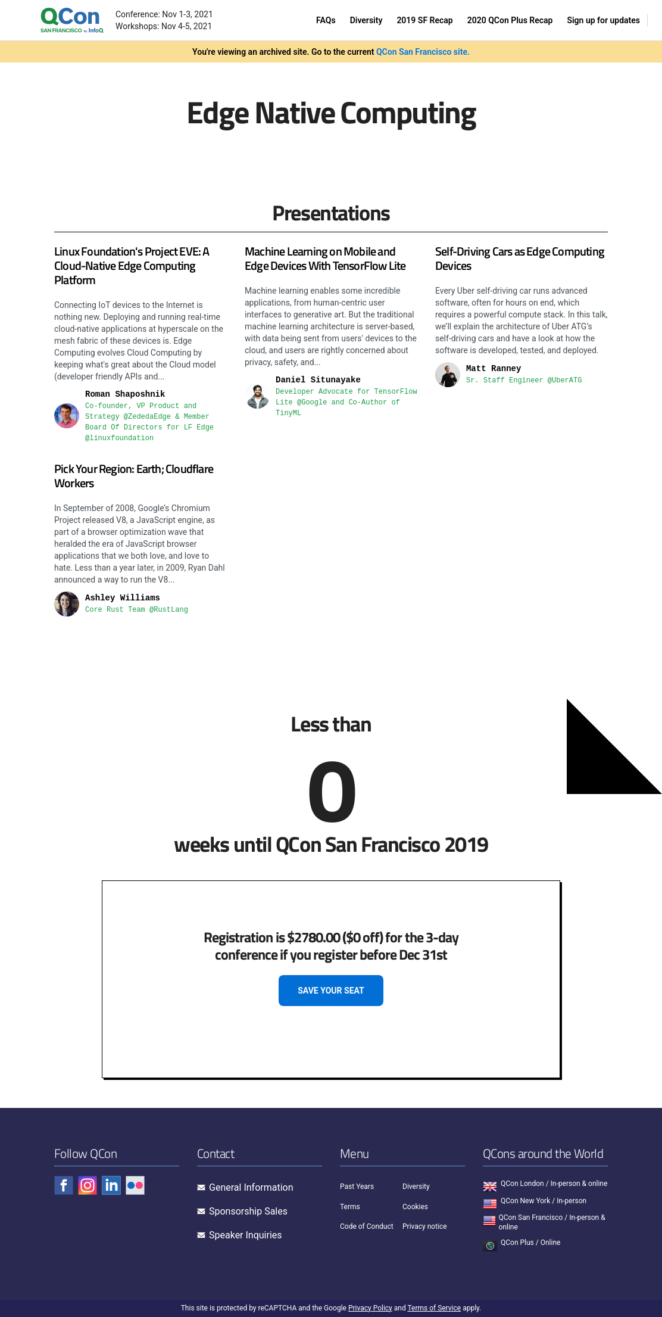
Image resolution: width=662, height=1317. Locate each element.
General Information (251, 1187)
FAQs (326, 20)
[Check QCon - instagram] (87, 1185)
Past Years (357, 1186)
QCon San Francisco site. (423, 52)
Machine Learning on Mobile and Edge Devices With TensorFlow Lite (325, 258)
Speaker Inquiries (245, 1235)
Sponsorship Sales (248, 1211)
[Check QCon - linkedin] (111, 1185)
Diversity (366, 20)
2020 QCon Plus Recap (510, 20)
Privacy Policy (370, 1308)
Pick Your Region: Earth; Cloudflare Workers (133, 475)
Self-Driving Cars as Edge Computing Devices (519, 258)
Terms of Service (434, 1308)
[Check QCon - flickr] (135, 1185)
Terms (350, 1207)
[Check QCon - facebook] (63, 1185)
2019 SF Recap (424, 20)
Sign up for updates (603, 20)
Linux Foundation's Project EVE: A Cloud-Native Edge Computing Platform (132, 265)
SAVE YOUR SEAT (331, 990)
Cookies (415, 1207)
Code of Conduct (367, 1226)
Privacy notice (424, 1226)
